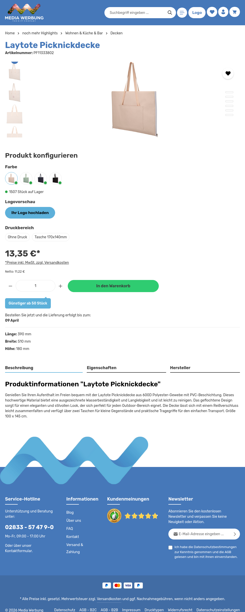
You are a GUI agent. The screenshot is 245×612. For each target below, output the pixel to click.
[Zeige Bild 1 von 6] (229, 92)
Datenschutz (72, 604)
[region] (122, 99)
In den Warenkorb (113, 285)
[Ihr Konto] (222, 12)
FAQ (69, 523)
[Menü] (181, 12)
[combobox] (135, 12)
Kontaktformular (17, 545)
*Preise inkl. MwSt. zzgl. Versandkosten (36, 262)
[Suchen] (169, 12)
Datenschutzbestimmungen (213, 541)
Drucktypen (159, 604)
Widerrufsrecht (183, 604)
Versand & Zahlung (81, 539)
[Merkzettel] (210, 12)
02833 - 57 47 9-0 (26, 521)
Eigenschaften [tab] (101, 367)
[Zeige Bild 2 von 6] (229, 97)
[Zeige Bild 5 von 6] (229, 110)
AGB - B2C (94, 604)
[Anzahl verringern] (10, 284)
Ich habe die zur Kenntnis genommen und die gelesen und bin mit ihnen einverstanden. (206, 546)
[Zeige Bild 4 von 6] (229, 106)
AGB (220, 546)
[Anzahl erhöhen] (60, 284)
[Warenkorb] (234, 12)
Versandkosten (110, 593)
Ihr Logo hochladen (27, 212)
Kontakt (72, 531)
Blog (69, 507)
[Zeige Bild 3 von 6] (229, 101)
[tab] (44, 367)
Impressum (137, 604)
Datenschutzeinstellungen (219, 604)
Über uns (73, 515)
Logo (196, 13)
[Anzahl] (35, 284)
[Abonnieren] (235, 528)
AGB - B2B (116, 604)
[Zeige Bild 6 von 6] (229, 115)
